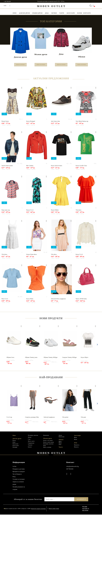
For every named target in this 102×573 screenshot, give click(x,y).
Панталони (15, 502)
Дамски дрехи (24, 13)
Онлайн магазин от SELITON (85, 567)
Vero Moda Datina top (82, 179)
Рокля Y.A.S (29, 268)
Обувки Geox (10, 415)
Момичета (76, 503)
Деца (47, 13)
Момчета (76, 505)
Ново (14, 494)
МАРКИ (79, 13)
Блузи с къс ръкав (48, 498)
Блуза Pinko (29, 357)
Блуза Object (84, 415)
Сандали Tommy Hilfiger (69, 415)
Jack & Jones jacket (7, 224)
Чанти (61, 13)
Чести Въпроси (17, 532)
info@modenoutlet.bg (72, 525)
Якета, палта (31, 499)
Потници (15, 505)
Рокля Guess (5, 179)
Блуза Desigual (30, 179)
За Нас (14, 525)
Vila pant (83, 475)
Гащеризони (31, 501)
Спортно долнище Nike (32, 475)
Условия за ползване (19, 537)
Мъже (60, 501)
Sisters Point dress (31, 312)
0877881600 (8, 1)
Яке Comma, (30, 224)
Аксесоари (71, 13)
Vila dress (78, 268)
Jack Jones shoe (55, 179)
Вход (14, 535)
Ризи (44, 504)
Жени (60, 499)
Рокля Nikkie (55, 268)
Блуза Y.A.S (79, 312)
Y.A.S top (9, 475)
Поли (14, 500)
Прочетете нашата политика (38, 567)
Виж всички (20, 122)
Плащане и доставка (19, 527)
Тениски (30, 503)
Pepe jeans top (6, 268)
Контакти (87, 13)
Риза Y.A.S (5, 357)
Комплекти (46, 493)
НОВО (14, 13)
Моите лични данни (54, 567)
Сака (29, 497)
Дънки (29, 495)
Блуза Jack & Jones (56, 224)
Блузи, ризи (16, 504)
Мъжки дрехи (37, 13)
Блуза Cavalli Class (81, 224)
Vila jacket (65, 475)
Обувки (54, 13)
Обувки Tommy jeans (31, 415)
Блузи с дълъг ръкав (48, 500)
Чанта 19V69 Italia (81, 357)
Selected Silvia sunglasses (58, 357)
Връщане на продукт (19, 530)
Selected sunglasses (49, 475)
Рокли (14, 499)
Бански (30, 505)
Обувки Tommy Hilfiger (51, 415)
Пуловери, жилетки (33, 493)
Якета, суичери (47, 505)
